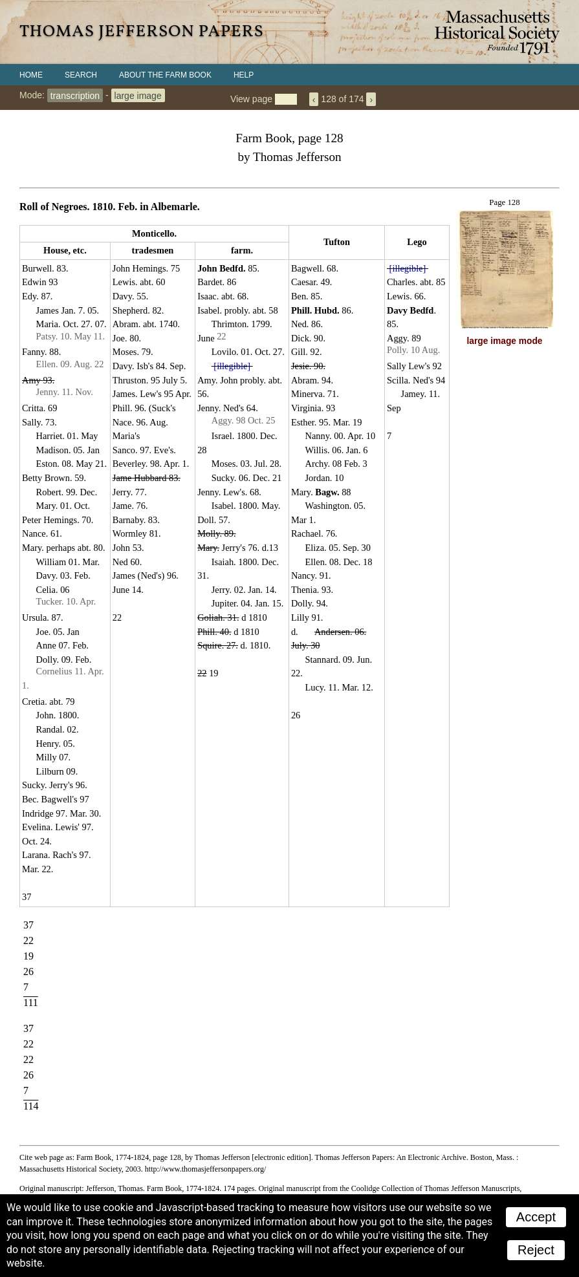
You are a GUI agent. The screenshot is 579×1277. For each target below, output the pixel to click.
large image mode (505, 341)
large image (138, 95)
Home (31, 75)
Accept (536, 1217)
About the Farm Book (165, 75)
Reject (536, 1250)
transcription (75, 95)
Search (81, 75)
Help (244, 75)
